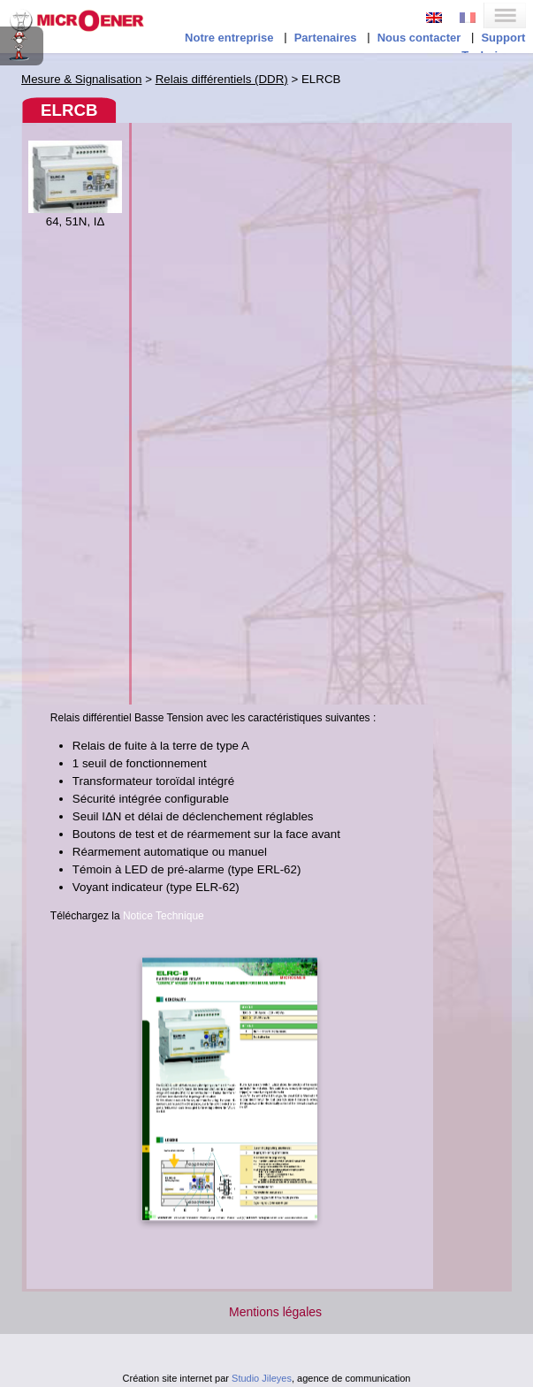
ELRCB (69, 110)
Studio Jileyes (262, 1378)
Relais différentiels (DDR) (222, 79)
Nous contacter (419, 37)
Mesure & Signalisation (81, 79)
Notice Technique (163, 916)
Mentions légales (275, 1312)
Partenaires (325, 37)
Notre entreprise (229, 37)
